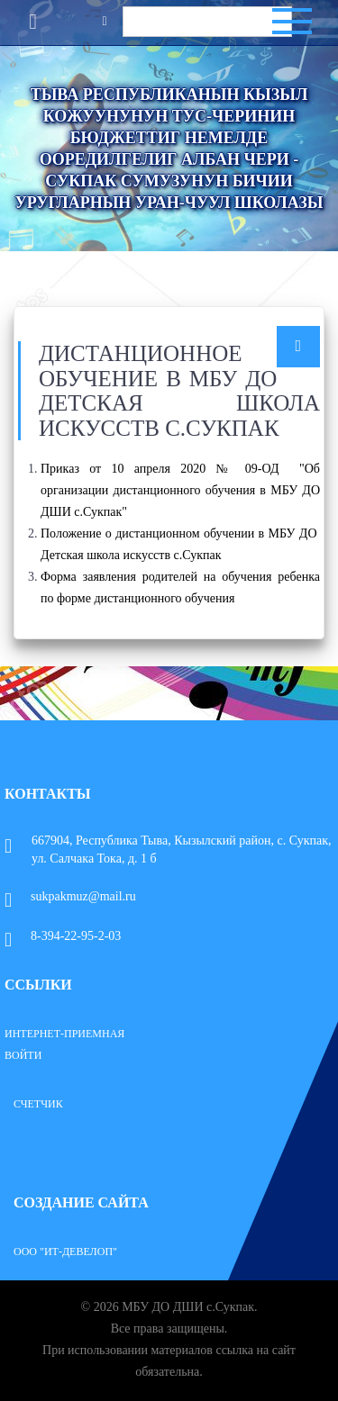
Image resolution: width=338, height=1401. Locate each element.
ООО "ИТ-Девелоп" (65, 1251)
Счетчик (38, 1104)
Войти (23, 1055)
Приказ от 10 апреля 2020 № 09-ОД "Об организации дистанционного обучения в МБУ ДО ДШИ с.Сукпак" (180, 490)
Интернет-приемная (64, 1033)
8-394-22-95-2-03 (63, 936)
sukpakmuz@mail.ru (70, 896)
